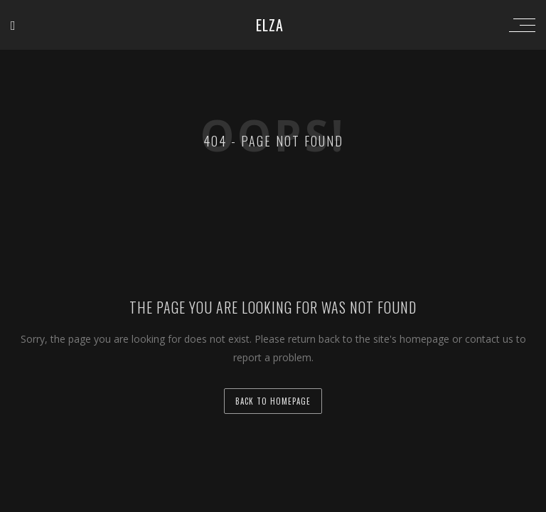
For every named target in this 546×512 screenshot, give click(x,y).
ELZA (270, 25)
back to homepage (273, 401)
